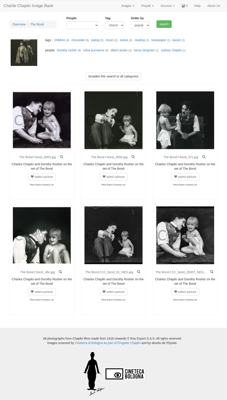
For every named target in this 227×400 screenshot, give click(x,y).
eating (95, 40)
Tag (107, 18)
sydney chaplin (171, 50)
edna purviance (93, 50)
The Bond (37, 24)
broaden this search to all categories (114, 76)
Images (128, 6)
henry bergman (144, 50)
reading (140, 40)
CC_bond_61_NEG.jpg (117, 272)
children (59, 40)
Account (167, 6)
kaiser (177, 40)
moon (110, 40)
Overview (19, 24)
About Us (213, 6)
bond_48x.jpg (45, 272)
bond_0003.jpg (45, 157)
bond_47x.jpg (189, 157)
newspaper (158, 40)
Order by (137, 18)
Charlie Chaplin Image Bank (28, 6)
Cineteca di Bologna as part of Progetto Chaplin (108, 343)
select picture (42, 177)
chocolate (78, 40)
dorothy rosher (67, 50)
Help (197, 6)
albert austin (119, 50)
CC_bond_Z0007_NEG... (189, 272)
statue (124, 40)
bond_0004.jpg (117, 157)
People (147, 6)
